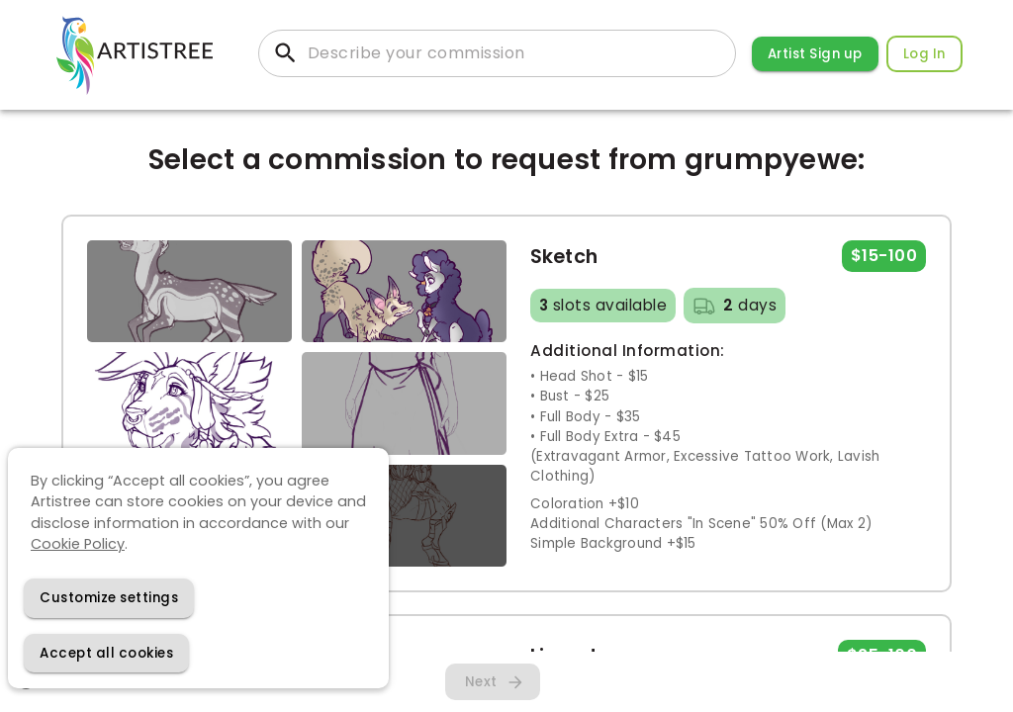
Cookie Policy (78, 544)
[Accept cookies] (106, 653)
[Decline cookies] (109, 597)
